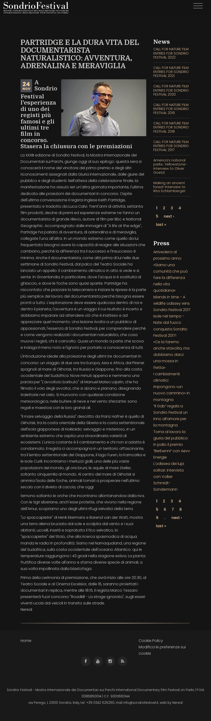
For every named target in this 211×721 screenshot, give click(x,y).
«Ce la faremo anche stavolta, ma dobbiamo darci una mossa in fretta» (171, 354)
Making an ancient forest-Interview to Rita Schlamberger (169, 187)
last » (161, 224)
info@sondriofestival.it (140, 702)
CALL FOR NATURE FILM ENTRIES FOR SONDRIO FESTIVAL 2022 (171, 53)
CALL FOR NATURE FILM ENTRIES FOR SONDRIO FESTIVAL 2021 (171, 71)
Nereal (177, 702)
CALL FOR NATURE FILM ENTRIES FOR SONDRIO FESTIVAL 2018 (171, 127)
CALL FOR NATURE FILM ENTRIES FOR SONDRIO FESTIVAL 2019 (171, 108)
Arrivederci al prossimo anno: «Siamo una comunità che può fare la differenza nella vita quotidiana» (170, 271)
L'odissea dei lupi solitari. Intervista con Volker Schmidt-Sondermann (168, 476)
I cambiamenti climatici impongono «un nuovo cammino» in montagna (171, 386)
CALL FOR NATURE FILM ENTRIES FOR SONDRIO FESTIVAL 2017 (171, 145)
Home (26, 640)
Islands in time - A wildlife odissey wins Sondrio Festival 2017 (171, 303)
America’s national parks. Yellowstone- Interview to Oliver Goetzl (170, 166)
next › (169, 216)
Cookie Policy (151, 640)
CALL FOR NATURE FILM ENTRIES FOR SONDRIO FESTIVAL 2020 (171, 90)
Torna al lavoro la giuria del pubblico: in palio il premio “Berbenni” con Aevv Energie (171, 444)
